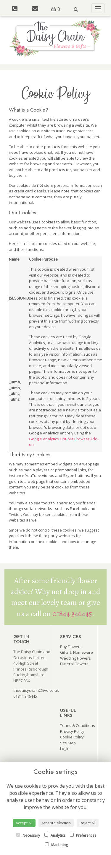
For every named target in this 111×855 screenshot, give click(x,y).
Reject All (88, 822)
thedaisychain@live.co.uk (36, 690)
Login (65, 748)
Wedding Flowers (75, 658)
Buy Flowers (71, 646)
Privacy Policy (72, 731)
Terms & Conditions (77, 725)
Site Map (68, 743)
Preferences (83, 835)
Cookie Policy (72, 737)
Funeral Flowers (74, 663)
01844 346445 (72, 614)
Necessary (28, 835)
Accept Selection (56, 822)
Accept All (24, 822)
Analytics (54, 835)
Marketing (56, 844)
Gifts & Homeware (76, 652)
